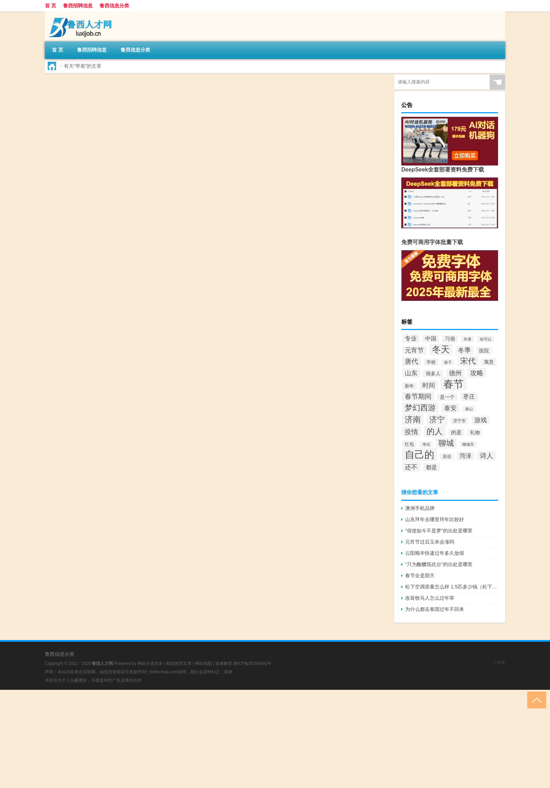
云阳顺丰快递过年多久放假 (434, 553)
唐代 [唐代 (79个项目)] (411, 361)
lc (146, 121)
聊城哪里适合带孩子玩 (183, 83)
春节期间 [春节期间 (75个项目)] (418, 396)
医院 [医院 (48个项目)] (484, 350)
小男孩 (498, 662)
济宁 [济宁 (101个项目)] (437, 419)
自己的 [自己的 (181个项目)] (419, 454)
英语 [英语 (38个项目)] (447, 456)
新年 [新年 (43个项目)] (409, 386)
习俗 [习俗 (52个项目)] (450, 339)
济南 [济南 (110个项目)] (413, 419)
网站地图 (203, 663)
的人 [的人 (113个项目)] (435, 431)
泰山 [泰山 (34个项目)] (469, 409)
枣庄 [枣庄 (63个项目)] (469, 396)
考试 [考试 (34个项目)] (426, 444)
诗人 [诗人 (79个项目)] (486, 455)
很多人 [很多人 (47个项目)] (433, 373)
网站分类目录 (150, 663)
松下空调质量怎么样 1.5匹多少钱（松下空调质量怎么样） (451, 587)
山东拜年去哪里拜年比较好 (434, 519)
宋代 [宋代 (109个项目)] (468, 361)
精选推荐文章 (179, 663)
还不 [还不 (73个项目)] (411, 467)
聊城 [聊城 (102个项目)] (446, 443)
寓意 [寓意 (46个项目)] (489, 362)
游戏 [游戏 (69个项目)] (480, 420)
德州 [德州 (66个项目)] (455, 373)
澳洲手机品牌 (420, 508)
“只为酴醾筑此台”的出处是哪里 (438, 564)
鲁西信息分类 (114, 5)
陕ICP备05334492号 (252, 663)
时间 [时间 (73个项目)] (428, 385)
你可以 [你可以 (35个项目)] (485, 339)
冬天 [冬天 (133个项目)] (441, 349)
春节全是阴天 (420, 575)
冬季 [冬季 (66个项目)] (464, 350)
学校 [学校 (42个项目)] (431, 362)
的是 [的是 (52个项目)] (456, 432)
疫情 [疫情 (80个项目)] (411, 432)
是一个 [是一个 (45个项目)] (447, 397)
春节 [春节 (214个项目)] (453, 384)
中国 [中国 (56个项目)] (430, 339)
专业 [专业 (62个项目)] (411, 338)
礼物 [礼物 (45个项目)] (475, 432)
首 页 (50, 5)
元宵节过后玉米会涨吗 (429, 542)
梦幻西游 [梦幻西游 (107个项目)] (420, 407)
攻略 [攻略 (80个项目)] (476, 373)
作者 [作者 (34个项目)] (467, 339)
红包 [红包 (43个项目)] (409, 444)
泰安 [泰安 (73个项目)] (450, 408)
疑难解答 (223, 663)
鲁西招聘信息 (78, 5)
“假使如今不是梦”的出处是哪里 (438, 530)
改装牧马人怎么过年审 (429, 598)
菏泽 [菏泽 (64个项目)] (465, 456)
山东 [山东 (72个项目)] (411, 373)
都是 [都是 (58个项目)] (431, 467)
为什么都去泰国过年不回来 (434, 609)
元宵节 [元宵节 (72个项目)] (414, 350)
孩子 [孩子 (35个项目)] (448, 362)
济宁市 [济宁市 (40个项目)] (459, 420)
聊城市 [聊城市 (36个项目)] (468, 444)
